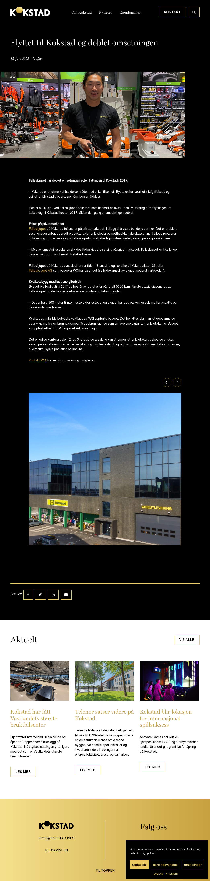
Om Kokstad (81, 12)
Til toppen (105, 870)
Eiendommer (130, 12)
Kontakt (172, 12)
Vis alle (187, 640)
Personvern (171, 873)
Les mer (23, 772)
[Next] (177, 382)
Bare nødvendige (165, 865)
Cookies (158, 873)
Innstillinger (193, 865)
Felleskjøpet (37, 229)
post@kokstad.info (56, 838)
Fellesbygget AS (40, 270)
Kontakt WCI (37, 360)
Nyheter (105, 12)
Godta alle (139, 865)
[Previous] (167, 382)
